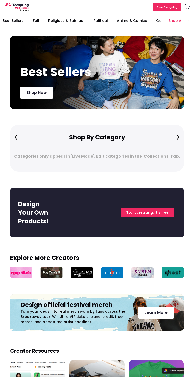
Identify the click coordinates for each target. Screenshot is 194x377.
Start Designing (167, 7)
